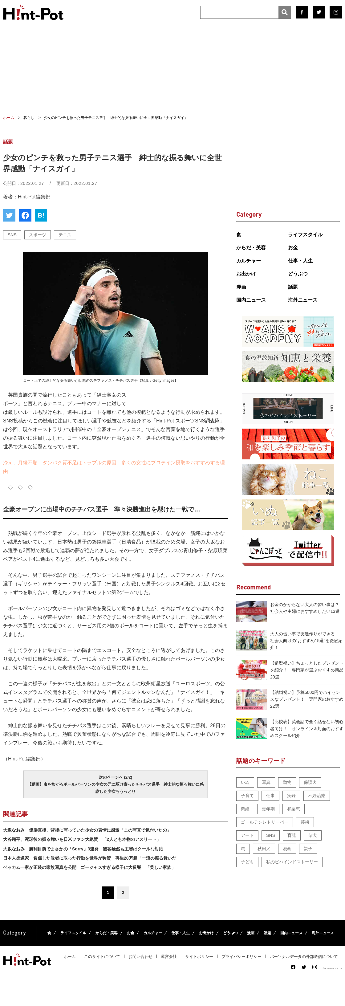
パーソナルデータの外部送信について (304, 956)
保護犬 (310, 782)
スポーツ (37, 234)
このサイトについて (102, 956)
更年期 (268, 808)
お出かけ (246, 273)
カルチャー (248, 260)
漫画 (241, 287)
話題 (293, 287)
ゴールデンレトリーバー (264, 822)
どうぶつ (298, 273)
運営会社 (169, 956)
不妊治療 (316, 795)
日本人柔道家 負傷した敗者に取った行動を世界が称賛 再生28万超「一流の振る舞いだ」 (92, 858)
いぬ (245, 782)
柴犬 (312, 835)
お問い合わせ (140, 956)
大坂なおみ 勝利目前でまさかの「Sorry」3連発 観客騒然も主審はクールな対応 (83, 848)
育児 (291, 835)
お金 (293, 247)
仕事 (270, 795)
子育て (247, 795)
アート (247, 835)
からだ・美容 (251, 247)
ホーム (70, 956)
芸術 (305, 822)
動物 (287, 782)
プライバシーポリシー (241, 956)
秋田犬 (264, 848)
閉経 (245, 808)
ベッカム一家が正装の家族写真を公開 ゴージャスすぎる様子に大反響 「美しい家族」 (89, 867)
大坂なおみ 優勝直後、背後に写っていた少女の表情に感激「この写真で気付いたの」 (87, 830)
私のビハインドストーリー (292, 861)
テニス (65, 234)
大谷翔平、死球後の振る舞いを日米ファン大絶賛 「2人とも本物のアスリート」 (82, 839)
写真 (266, 782)
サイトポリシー (199, 956)
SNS (12, 234)
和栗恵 (293, 808)
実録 (291, 795)
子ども (247, 861)
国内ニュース (251, 300)
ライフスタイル (305, 234)
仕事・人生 (300, 260)
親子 (308, 848)
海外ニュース (303, 300)
